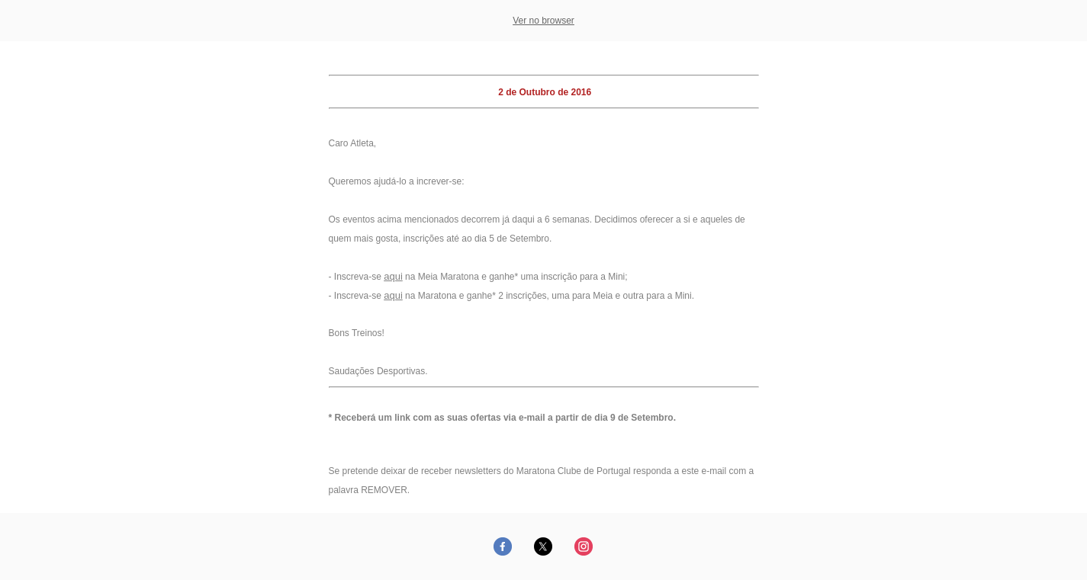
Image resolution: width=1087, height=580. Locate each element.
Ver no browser (543, 20)
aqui (393, 276)
